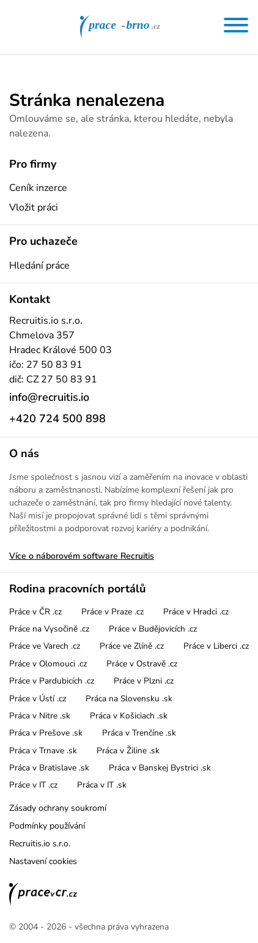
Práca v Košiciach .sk (129, 715)
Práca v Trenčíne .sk (139, 733)
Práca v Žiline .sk (128, 750)
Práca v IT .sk (102, 785)
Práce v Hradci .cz (196, 611)
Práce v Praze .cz (112, 611)
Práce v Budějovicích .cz (153, 629)
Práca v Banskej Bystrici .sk (160, 767)
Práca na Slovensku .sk (129, 698)
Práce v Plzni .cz (144, 681)
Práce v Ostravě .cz (141, 663)
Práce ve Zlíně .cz (132, 646)
